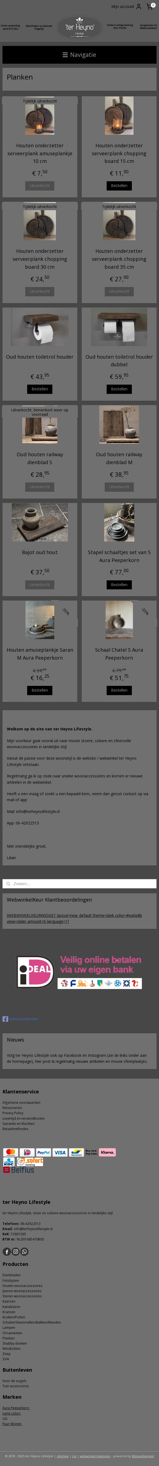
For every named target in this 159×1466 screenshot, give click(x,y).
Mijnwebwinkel (143, 1456)
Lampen (8, 1327)
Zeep (6, 1353)
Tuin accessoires (15, 1386)
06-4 (23, 1223)
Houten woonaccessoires (22, 1285)
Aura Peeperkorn (16, 1408)
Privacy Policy (12, 1113)
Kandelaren (11, 1306)
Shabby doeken (14, 1343)
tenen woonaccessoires (23, 1296)
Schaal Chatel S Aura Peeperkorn (119, 654)
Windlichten (11, 1348)
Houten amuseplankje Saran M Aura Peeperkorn (40, 654)
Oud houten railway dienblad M (119, 458)
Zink (5, 1359)
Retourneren (12, 1107)
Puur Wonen (12, 1423)
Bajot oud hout (40, 552)
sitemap (63, 1456)
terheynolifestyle (20, 1019)
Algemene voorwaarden (21, 1102)
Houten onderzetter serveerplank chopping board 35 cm (119, 259)
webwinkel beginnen (95, 1456)
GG (4, 1418)
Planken (8, 1338)
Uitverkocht (40, 185)
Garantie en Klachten (18, 1123)
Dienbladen (11, 1275)
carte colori (11, 1413)
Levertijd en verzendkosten (23, 1118)
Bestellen (119, 185)
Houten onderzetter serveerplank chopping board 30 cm (40, 259)
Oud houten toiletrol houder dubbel (119, 360)
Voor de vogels (14, 1381)
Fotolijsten (10, 1280)
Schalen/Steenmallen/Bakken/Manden (31, 1322)
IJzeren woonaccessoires (22, 1291)
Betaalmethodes (15, 1128)
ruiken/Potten (14, 1317)
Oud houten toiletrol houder (39, 356)
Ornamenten (12, 1333)
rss (74, 1456)
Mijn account (126, 6)
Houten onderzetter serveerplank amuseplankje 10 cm (39, 153)
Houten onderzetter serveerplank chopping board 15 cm (119, 153)
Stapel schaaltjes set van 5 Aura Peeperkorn (119, 556)
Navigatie (79, 54)
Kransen (8, 1312)
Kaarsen (8, 1301)
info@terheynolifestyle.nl (33, 1229)
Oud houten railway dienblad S (40, 458)
